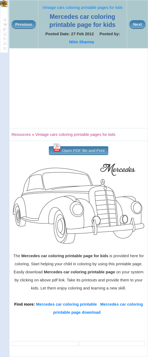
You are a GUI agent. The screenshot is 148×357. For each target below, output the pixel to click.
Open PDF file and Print (79, 149)
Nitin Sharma (81, 42)
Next (137, 24)
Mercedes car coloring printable (66, 304)
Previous (23, 24)
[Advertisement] (79, 88)
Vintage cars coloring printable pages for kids (82, 7)
